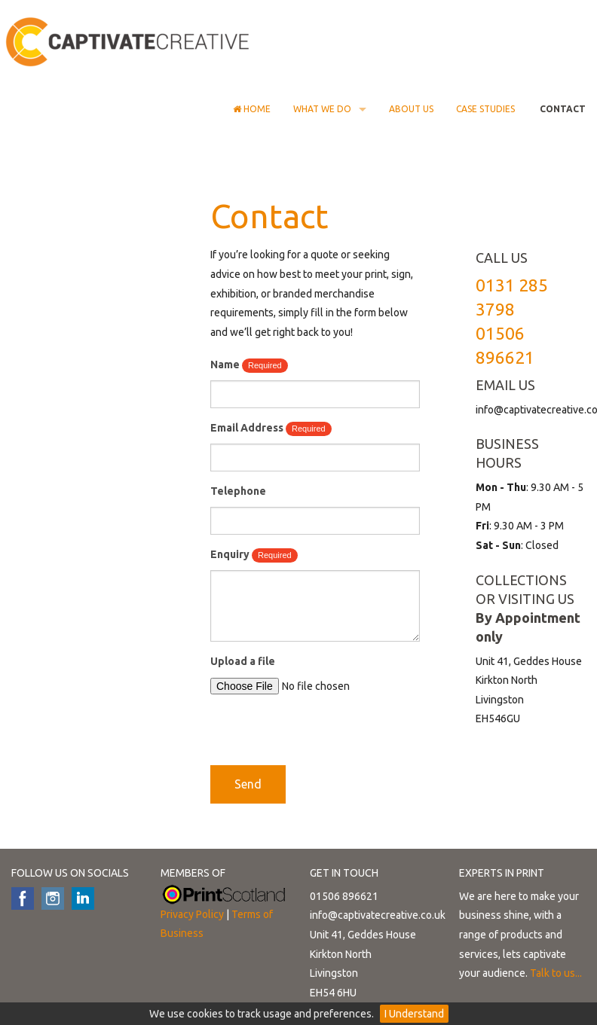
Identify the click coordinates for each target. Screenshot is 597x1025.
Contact (561, 109)
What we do (322, 109)
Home (252, 109)
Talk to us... (556, 973)
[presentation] (324, 735)
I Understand (414, 1014)
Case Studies (485, 109)
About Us (411, 109)
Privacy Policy (192, 914)
